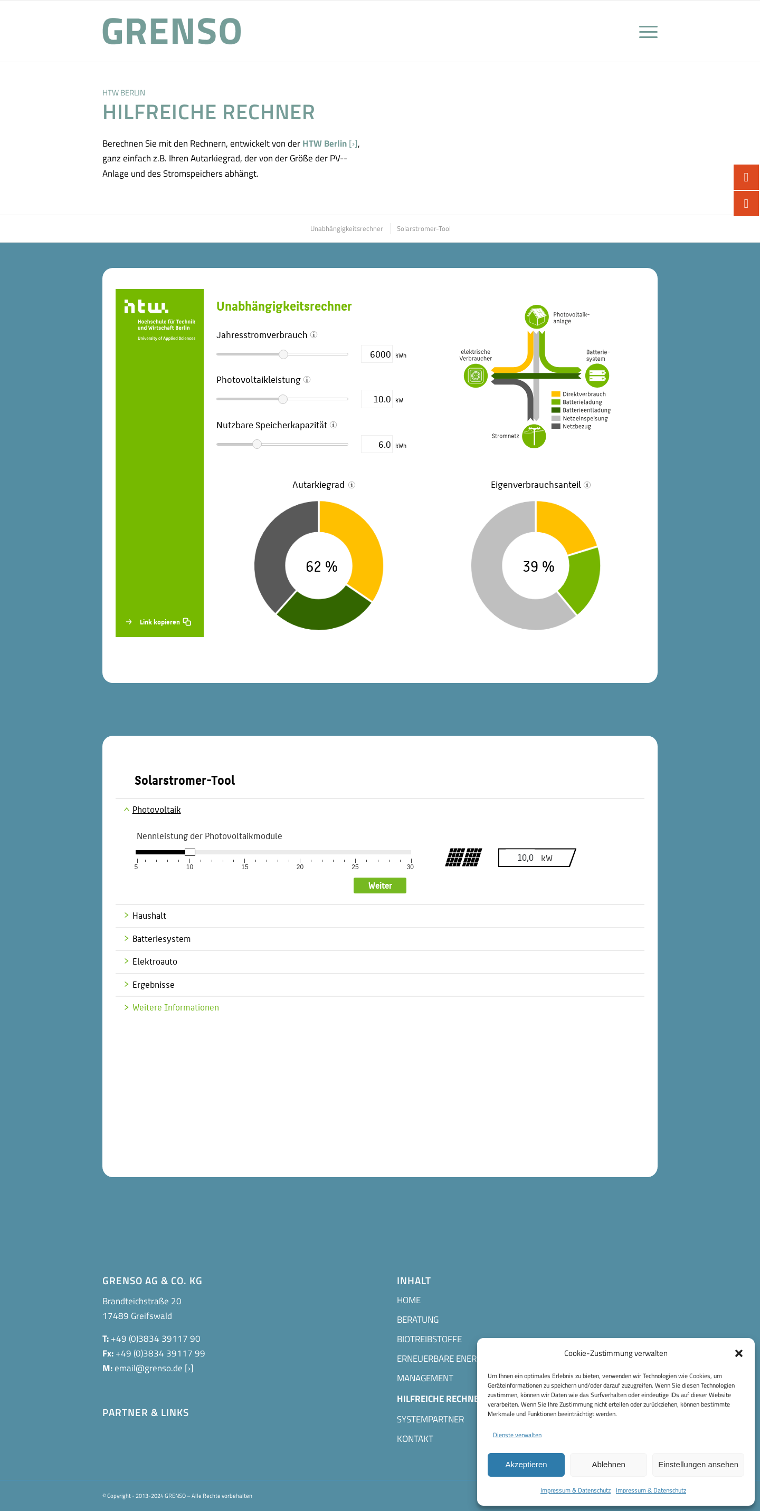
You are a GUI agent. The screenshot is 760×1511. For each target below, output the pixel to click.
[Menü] (645, 31)
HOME (409, 1300)
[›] (353, 143)
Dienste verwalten (517, 1435)
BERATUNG (418, 1319)
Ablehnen (608, 1464)
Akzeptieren (526, 1464)
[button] (739, 1353)
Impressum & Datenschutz (575, 1490)
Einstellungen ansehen (698, 1464)
